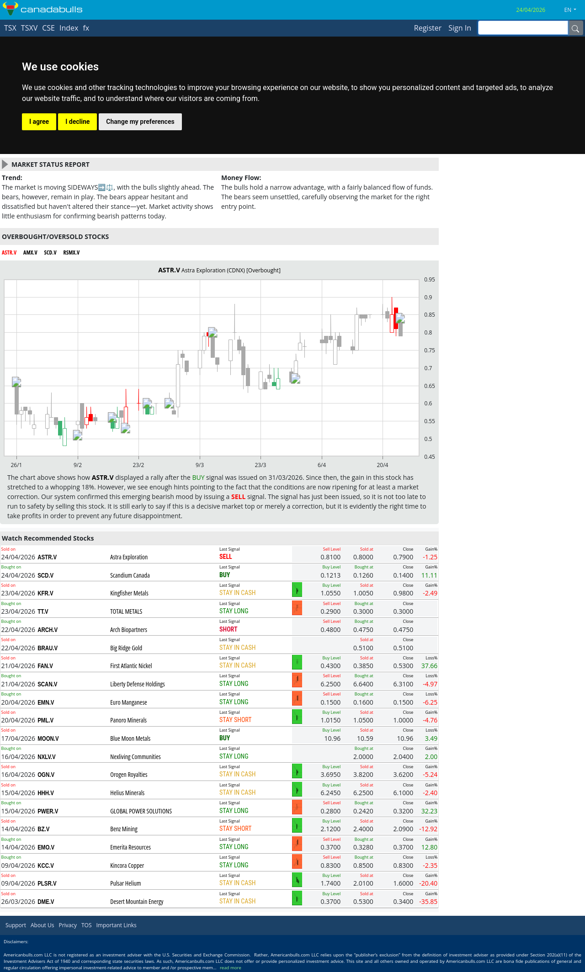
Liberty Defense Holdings (137, 684)
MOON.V (48, 738)
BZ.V (43, 829)
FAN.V (45, 665)
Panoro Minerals (128, 720)
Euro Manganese (128, 702)
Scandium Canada (129, 575)
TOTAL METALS (126, 611)
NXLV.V (46, 756)
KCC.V (45, 865)
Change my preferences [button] (140, 121)
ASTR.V (47, 557)
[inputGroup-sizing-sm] (523, 28)
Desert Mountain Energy (136, 901)
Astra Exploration (129, 556)
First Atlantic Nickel (131, 665)
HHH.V (45, 793)
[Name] (575, 28)
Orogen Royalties (128, 774)
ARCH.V (47, 629)
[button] (574, 10)
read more (230, 968)
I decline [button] (77, 121)
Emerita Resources (130, 847)
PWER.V (47, 811)
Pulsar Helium (125, 883)
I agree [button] (39, 121)
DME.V (45, 901)
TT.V (42, 611)
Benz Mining (123, 828)
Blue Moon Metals (130, 738)
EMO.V (45, 847)
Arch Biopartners (128, 629)
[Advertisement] (512, 218)
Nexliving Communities (135, 756)
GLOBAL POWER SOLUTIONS (141, 811)
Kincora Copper (127, 865)
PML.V (45, 720)
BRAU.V (47, 648)
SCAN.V (47, 684)
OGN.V (45, 774)
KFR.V (45, 593)
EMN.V (45, 702)
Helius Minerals (127, 792)
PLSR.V (46, 883)
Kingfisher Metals (129, 593)
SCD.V (45, 575)
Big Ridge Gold (126, 647)
